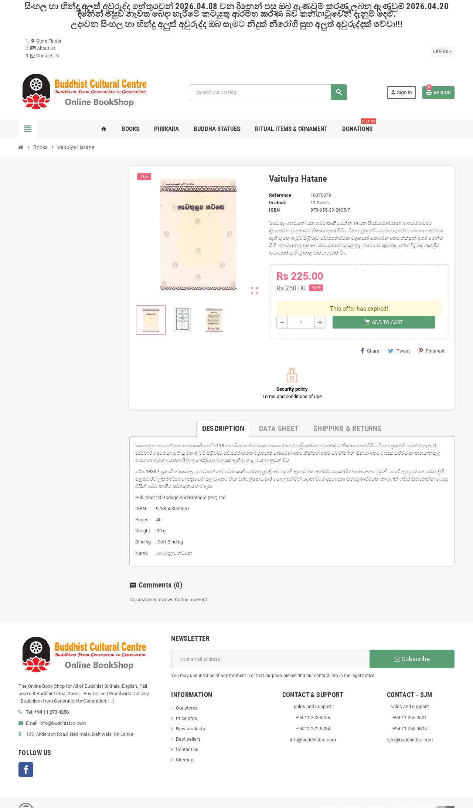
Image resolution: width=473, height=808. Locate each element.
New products (190, 713)
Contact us (187, 734)
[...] (111, 686)
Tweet (399, 336)
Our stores (187, 693)
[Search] (268, 92)
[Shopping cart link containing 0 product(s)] (438, 92)
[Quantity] (301, 307)
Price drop (186, 703)
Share (370, 336)
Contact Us (44, 55)
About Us (43, 48)
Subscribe (412, 643)
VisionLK (158, 794)
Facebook (25, 754)
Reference (280, 195)
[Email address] (270, 643)
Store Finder (45, 41)
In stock (277, 202)
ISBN (274, 210)
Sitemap (184, 744)
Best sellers (188, 724)
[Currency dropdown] (442, 51)
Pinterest (432, 336)
